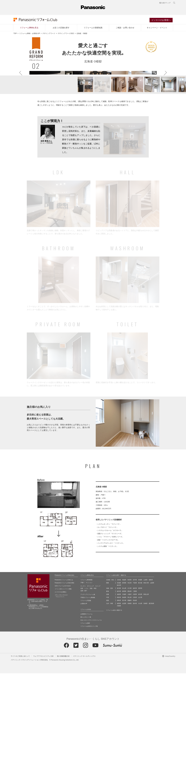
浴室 (81, 678)
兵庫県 (135, 684)
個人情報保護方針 (63, 746)
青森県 (124, 669)
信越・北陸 (109, 678)
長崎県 (130, 693)
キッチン (83, 675)
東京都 (140, 672)
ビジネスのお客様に (61, 681)
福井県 (135, 678)
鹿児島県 (151, 693)
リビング (97, 675)
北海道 (119, 669)
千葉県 (135, 672)
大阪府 (130, 684)
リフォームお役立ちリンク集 (89, 716)
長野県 (140, 678)
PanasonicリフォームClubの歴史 (64, 672)
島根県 (124, 687)
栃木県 (119, 675)
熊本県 (135, 693)
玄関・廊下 (83, 680)
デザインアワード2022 (66, 34)
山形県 (145, 669)
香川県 (124, 690)
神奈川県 (146, 672)
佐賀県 (124, 693)
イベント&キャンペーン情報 (63, 678)
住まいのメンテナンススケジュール (91, 710)
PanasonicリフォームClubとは (64, 669)
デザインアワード (48, 34)
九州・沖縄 (109, 693)
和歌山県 (146, 684)
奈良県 (140, 684)
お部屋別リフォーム (86, 703)
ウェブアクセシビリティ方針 (43, 746)
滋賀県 (119, 684)
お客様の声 (83, 693)
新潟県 (119, 678)
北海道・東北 (110, 669)
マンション (89, 672)
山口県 (140, 687)
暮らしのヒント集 (85, 706)
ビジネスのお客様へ (161, 20)
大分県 (140, 693)
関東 (107, 672)
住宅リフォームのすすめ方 (63, 675)
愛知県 (130, 681)
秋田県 (130, 669)
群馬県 (124, 672)
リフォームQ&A (85, 713)
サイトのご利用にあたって (20, 746)
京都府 (124, 684)
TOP (15, 34)
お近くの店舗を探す (61, 28)
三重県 (135, 681)
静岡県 (124, 681)
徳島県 (119, 690)
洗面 (91, 678)
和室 (95, 678)
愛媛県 (130, 690)
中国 (107, 687)
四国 (107, 690)
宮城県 (140, 669)
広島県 (135, 687)
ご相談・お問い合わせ (125, 28)
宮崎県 (145, 693)
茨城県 (119, 672)
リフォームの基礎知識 (93, 28)
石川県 (130, 678)
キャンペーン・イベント (157, 28)
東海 (107, 681)
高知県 (135, 690)
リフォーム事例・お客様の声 (29, 34)
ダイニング (90, 675)
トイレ (86, 678)
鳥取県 (119, 687)
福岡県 (119, 693)
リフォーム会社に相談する (114, 700)
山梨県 (152, 672)
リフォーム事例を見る (29, 28)
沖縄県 (119, 695)
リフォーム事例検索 (86, 669)
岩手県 (135, 669)
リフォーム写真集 (85, 690)
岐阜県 (119, 681)
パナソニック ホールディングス (84, 746)
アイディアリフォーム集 (87, 684)
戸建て (82, 672)
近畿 (107, 684)
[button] (84, 174)
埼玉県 (130, 672)
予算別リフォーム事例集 (87, 687)
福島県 (151, 669)
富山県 (124, 678)
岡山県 (130, 687)
